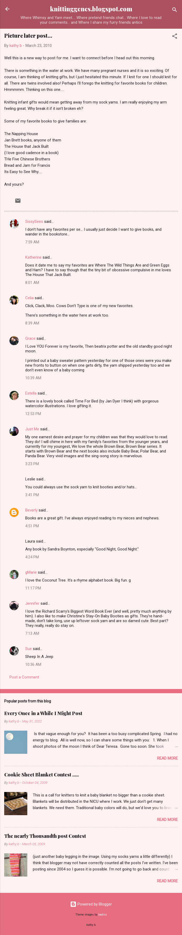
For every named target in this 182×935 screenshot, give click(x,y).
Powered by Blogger (91, 904)
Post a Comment (24, 677)
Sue (28, 648)
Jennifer (32, 603)
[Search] (174, 11)
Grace (30, 338)
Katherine (33, 257)
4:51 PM (32, 526)
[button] (174, 37)
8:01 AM (32, 282)
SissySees (34, 221)
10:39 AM (33, 378)
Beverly (31, 510)
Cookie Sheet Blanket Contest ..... (41, 774)
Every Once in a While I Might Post (43, 713)
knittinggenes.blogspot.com (91, 9)
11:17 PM (33, 588)
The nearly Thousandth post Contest (45, 836)
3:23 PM (32, 463)
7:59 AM (32, 242)
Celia (29, 298)
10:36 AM (33, 664)
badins (102, 914)
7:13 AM (32, 633)
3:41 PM (32, 495)
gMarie (31, 572)
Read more (167, 758)
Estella (31, 393)
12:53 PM (33, 413)
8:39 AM (32, 323)
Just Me (32, 429)
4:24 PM (32, 557)
